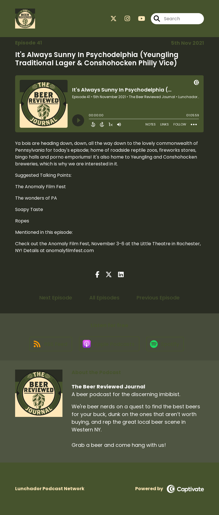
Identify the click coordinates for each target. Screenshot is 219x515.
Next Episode (55, 297)
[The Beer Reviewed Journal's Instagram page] (124, 18)
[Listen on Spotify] (165, 344)
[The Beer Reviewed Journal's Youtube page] (138, 18)
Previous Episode (158, 297)
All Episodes (104, 297)
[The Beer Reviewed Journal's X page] (113, 18)
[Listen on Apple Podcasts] (109, 343)
